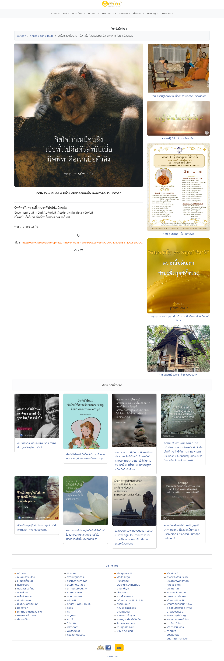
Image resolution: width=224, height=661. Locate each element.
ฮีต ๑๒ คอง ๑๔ (126, 623)
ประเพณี (137, 13)
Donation (22, 608)
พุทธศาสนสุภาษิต (176, 600)
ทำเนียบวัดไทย (174, 623)
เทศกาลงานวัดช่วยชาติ (29, 611)
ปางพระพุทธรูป (175, 611)
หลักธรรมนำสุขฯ (126, 615)
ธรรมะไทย (112, 656)
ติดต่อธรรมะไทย (25, 588)
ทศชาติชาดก (174, 584)
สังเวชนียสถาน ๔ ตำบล (179, 608)
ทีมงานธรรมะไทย (26, 577)
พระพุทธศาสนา (59, 13)
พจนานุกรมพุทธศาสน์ (128, 584)
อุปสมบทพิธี (173, 635)
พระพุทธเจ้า (173, 573)
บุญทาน (71, 615)
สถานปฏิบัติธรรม (76, 577)
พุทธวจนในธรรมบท (177, 592)
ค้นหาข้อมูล (23, 584)
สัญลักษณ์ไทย (24, 600)
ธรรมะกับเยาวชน (76, 584)
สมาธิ (70, 619)
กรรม (70, 608)
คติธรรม (92, 13)
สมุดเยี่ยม (22, 592)
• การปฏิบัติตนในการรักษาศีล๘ (178, 138)
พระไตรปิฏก (123, 577)
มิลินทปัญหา (123, 588)
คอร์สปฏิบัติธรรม (76, 635)
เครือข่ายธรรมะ (25, 596)
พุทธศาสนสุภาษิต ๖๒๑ (179, 604)
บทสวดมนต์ (123, 611)
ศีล (68, 611)
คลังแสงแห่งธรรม (126, 608)
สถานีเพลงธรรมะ (126, 596)
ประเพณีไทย (23, 619)
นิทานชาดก (173, 588)
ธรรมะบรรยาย (74, 592)
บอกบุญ (151, 13)
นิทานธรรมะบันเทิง (77, 588)
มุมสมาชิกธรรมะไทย (27, 604)
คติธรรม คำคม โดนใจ (42, 36)
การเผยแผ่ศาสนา (26, 615)
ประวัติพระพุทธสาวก (178, 581)
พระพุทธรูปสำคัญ (176, 615)
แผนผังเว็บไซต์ (25, 581)
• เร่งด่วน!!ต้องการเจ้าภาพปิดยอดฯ (178, 374)
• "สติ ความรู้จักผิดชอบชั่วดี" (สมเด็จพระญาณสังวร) (178, 96)
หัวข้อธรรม (123, 581)
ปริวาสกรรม (73, 627)
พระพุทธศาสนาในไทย (178, 619)
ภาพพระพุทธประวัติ (177, 577)
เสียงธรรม (122, 592)
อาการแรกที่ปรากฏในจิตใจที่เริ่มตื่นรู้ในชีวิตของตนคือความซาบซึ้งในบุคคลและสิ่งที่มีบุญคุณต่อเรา (85, 534)
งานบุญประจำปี (125, 627)
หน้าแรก (21, 36)
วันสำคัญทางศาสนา (177, 638)
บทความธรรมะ (75, 596)
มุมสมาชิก (166, 13)
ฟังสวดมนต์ (73, 631)
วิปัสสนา (71, 623)
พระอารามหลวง (175, 627)
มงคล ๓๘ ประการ (176, 596)
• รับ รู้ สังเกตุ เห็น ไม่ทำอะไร (178, 234)
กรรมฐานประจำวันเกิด (129, 619)
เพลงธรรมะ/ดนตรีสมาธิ (130, 600)
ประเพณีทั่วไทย (125, 631)
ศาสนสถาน (108, 13)
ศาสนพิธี (123, 13)
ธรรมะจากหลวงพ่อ (77, 581)
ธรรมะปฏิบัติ (123, 604)
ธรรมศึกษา (77, 13)
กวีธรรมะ (72, 600)
